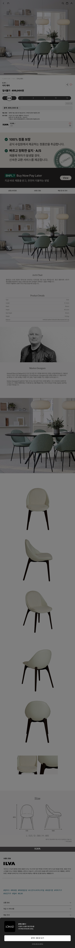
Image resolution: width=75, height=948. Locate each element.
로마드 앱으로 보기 (37, 938)
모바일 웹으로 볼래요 (37, 944)
